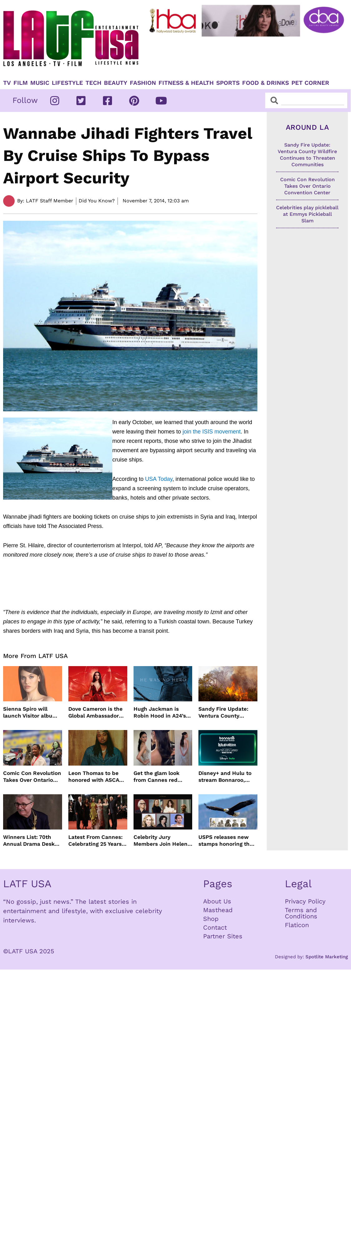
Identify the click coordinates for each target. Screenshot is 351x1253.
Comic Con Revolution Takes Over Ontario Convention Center (32, 776)
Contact (215, 927)
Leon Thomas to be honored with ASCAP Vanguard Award (95, 776)
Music (39, 83)
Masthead (218, 910)
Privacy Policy (305, 901)
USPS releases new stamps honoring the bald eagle (225, 840)
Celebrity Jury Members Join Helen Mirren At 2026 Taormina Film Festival (163, 840)
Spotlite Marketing (326, 957)
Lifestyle (67, 83)
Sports (228, 83)
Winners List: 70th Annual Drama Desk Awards (29, 840)
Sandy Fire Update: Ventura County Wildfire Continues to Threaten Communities (226, 712)
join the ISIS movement (211, 431)
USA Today (158, 479)
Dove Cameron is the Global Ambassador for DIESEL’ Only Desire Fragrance (95, 712)
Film (20, 83)
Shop (211, 918)
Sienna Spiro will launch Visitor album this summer (30, 712)
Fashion (143, 83)
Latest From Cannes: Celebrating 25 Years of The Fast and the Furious (95, 840)
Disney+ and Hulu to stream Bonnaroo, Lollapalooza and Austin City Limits (224, 776)
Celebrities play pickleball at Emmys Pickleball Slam (307, 214)
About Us (217, 901)
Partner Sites (222, 936)
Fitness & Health (186, 83)
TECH (93, 83)
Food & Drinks (265, 83)
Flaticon (297, 925)
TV (7, 83)
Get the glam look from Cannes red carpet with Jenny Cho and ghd (158, 776)
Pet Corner (310, 83)
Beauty (115, 83)
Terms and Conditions (301, 913)
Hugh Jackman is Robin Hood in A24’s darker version (160, 712)
